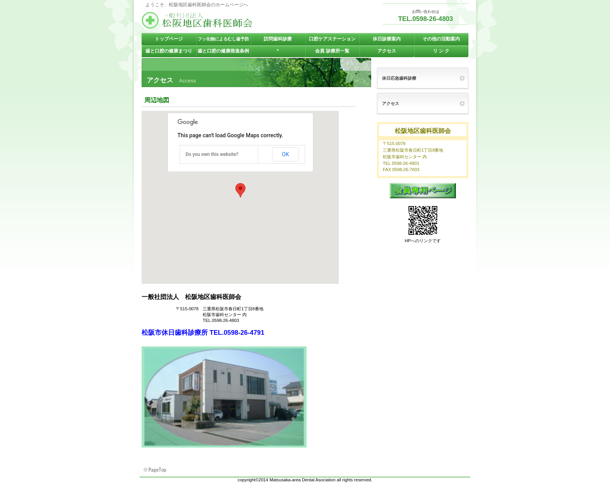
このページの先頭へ (156, 470)
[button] (240, 190)
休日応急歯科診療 (399, 78)
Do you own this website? (212, 154)
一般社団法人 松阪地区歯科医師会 (219, 20)
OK (285, 154)
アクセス (390, 103)
